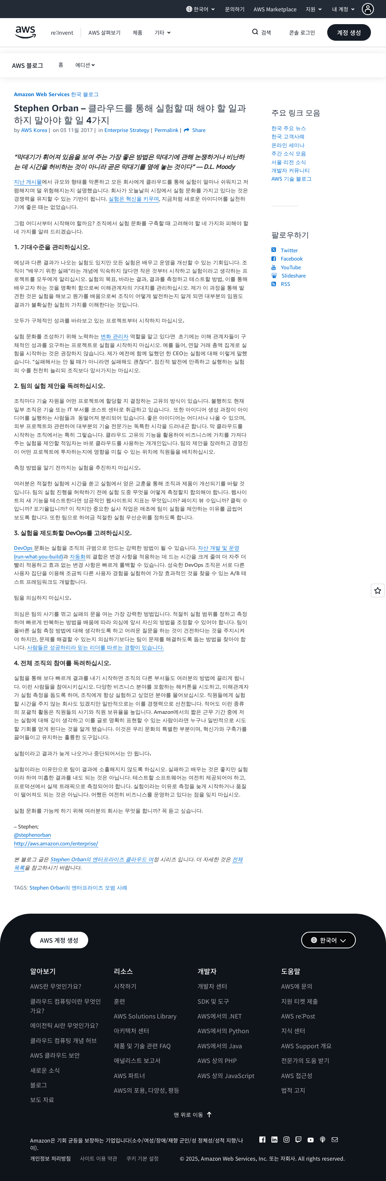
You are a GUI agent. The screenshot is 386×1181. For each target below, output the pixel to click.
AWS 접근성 (296, 1075)
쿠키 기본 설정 (142, 1158)
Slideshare (288, 275)
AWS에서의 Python (223, 1030)
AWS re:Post (298, 1015)
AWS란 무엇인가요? (55, 986)
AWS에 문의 (296, 986)
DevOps (24, 547)
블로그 (38, 1084)
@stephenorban (32, 834)
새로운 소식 (45, 1070)
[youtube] (311, 1141)
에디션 (82, 65)
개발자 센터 (212, 986)
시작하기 (125, 986)
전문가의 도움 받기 (305, 1060)
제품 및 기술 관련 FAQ (142, 1045)
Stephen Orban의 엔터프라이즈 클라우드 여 (101, 859)
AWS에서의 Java (220, 1045)
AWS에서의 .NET (220, 1015)
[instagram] (286, 1141)
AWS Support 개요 (306, 1045)
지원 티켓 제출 (299, 1001)
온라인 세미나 (288, 145)
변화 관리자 (115, 336)
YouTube (285, 267)
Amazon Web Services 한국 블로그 (56, 94)
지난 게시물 (28, 181)
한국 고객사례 (288, 136)
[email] (335, 1141)
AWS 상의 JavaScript (226, 1075)
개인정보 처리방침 (50, 1158)
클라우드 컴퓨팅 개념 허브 (63, 1040)
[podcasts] (323, 1141)
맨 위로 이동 (193, 1114)
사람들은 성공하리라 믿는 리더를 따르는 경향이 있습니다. (95, 647)
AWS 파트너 (129, 1075)
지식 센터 (293, 1030)
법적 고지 (293, 1090)
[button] (374, 9)
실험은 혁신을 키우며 (134, 198)
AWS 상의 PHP (217, 1060)
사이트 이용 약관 (98, 1158)
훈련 (119, 1001)
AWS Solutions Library (145, 1015)
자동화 (78, 556)
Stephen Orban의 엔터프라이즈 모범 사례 (78, 887)
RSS (280, 284)
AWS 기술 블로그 (291, 178)
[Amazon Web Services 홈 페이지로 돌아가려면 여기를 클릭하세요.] (25, 36)
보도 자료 (42, 1099)
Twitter (284, 250)
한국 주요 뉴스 (288, 128)
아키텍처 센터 (131, 1030)
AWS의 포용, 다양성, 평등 (146, 1090)
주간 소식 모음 (288, 153)
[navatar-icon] (368, 9)
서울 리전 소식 (288, 162)
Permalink (166, 130)
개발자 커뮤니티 (290, 170)
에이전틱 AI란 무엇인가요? (64, 1025)
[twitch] (299, 1141)
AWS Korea (34, 130)
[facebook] (262, 1141)
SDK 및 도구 (213, 1001)
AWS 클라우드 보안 (55, 1055)
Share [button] (194, 130)
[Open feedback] (377, 590)
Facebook (286, 258)
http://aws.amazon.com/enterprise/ (56, 843)
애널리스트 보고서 (137, 1060)
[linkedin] (274, 1141)
